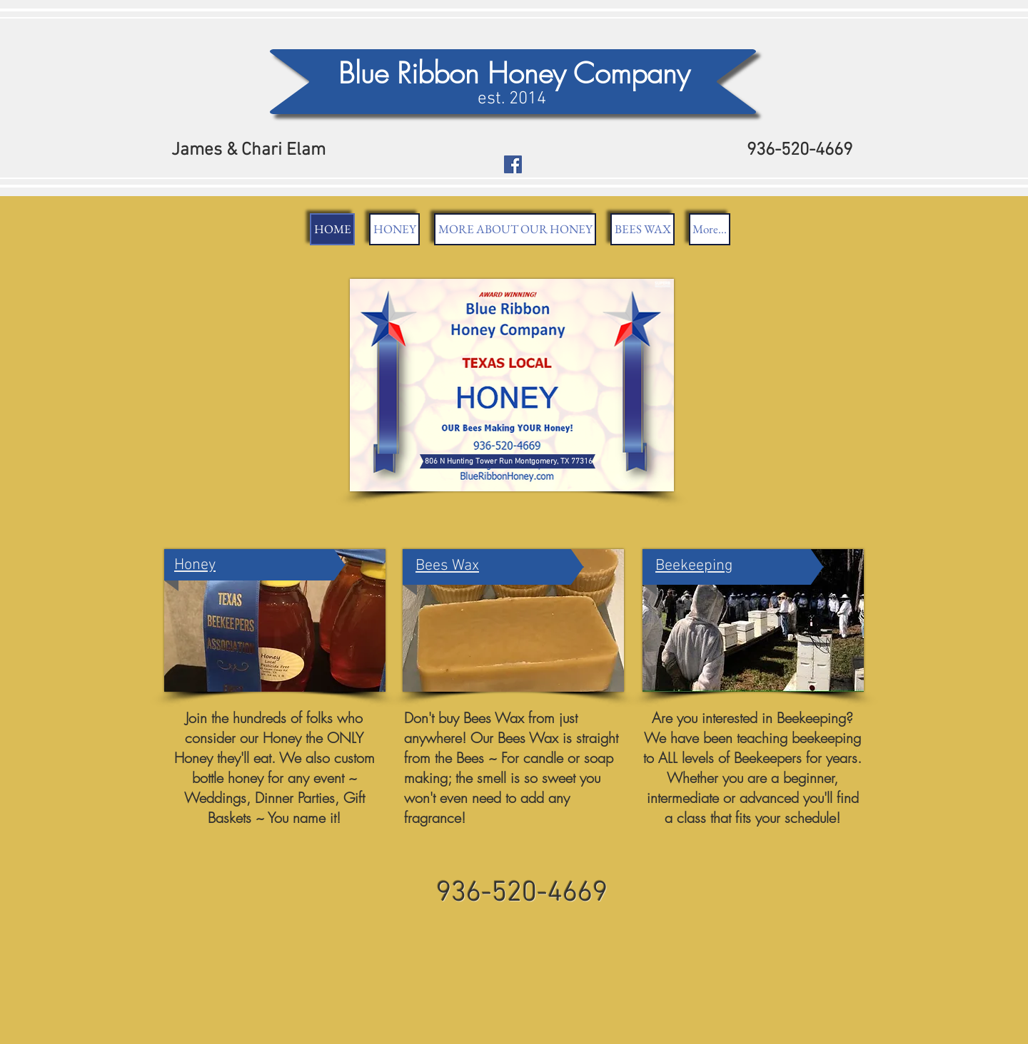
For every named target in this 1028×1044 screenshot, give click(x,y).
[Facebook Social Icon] (513, 164)
